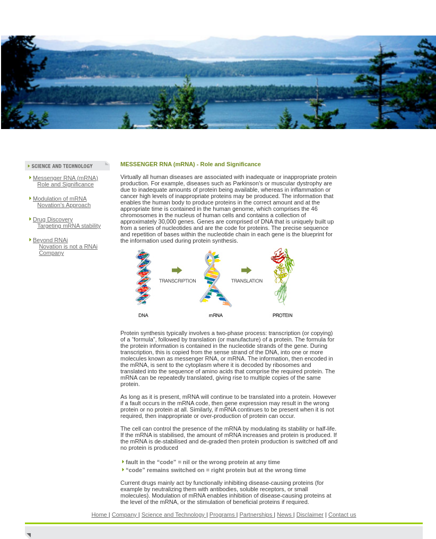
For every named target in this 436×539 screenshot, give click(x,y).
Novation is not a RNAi (68, 246)
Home (99, 514)
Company (51, 253)
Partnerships (256, 514)
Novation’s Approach (64, 205)
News (285, 514)
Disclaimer (310, 514)
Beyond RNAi (50, 240)
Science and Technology (174, 514)
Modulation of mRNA (60, 198)
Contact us (342, 514)
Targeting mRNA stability (69, 226)
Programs (223, 514)
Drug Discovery (53, 219)
